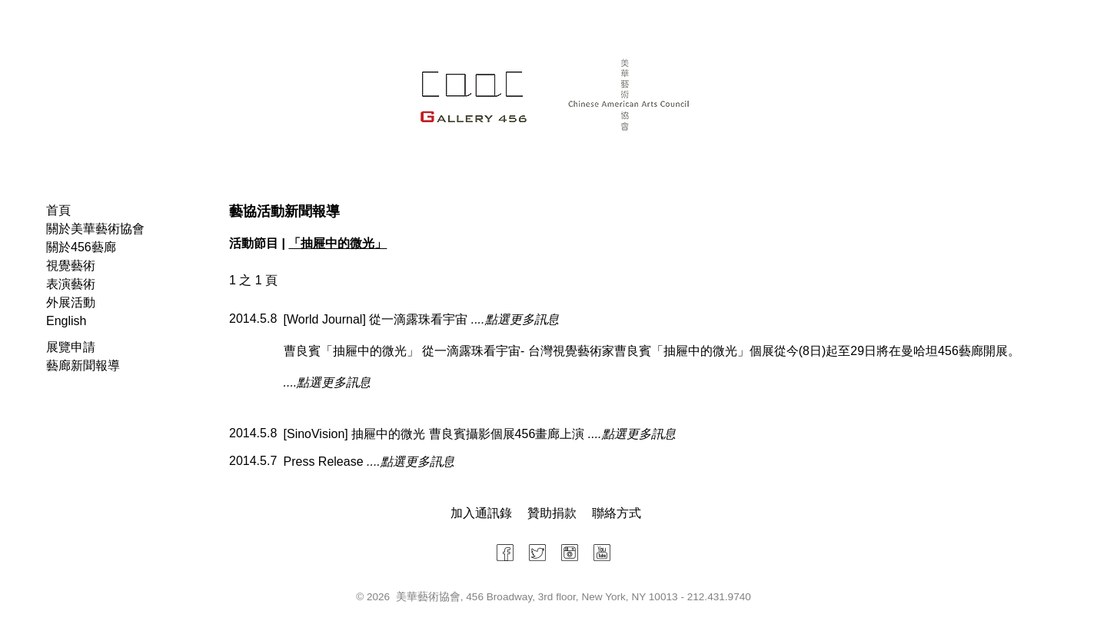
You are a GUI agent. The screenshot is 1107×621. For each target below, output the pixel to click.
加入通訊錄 (481, 513)
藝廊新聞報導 (83, 365)
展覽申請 (70, 347)
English (66, 320)
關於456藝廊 (81, 247)
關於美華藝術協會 (95, 228)
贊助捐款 (552, 513)
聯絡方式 (616, 513)
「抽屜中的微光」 (337, 243)
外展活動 (70, 302)
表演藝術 (70, 284)
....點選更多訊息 (515, 319)
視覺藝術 (70, 265)
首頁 (58, 210)
